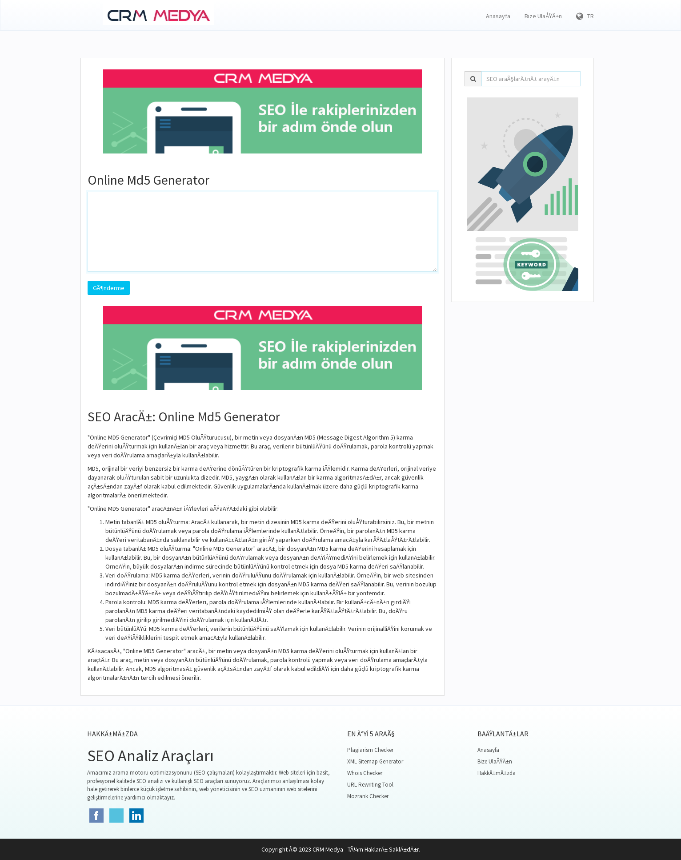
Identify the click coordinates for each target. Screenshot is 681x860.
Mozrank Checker (368, 796)
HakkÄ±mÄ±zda (496, 773)
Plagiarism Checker (370, 750)
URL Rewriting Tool (370, 784)
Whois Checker (364, 773)
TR (585, 16)
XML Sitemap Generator (375, 761)
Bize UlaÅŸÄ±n (543, 16)
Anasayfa (498, 16)
